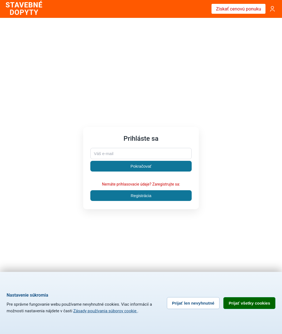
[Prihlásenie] (272, 9)
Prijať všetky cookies (249, 303)
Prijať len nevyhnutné (193, 303)
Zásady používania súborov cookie (105, 310)
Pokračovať (141, 166)
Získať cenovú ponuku (238, 9)
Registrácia (141, 195)
